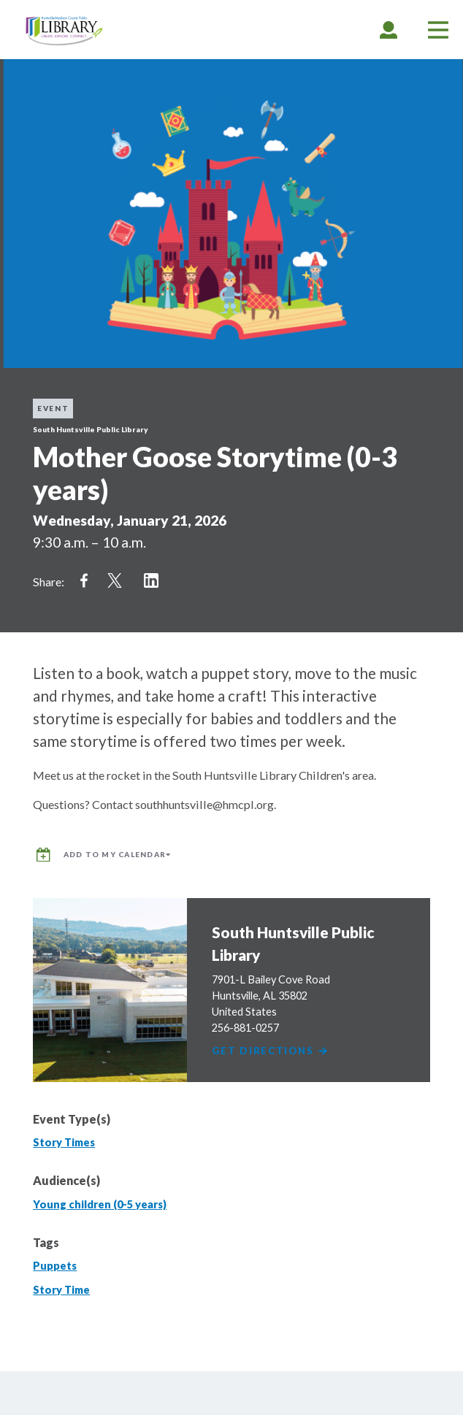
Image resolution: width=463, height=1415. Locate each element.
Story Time (61, 1290)
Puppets (55, 1265)
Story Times (64, 1142)
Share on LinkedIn (151, 580)
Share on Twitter (115, 580)
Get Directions (270, 1051)
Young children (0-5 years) (100, 1204)
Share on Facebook (84, 580)
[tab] (388, 29)
